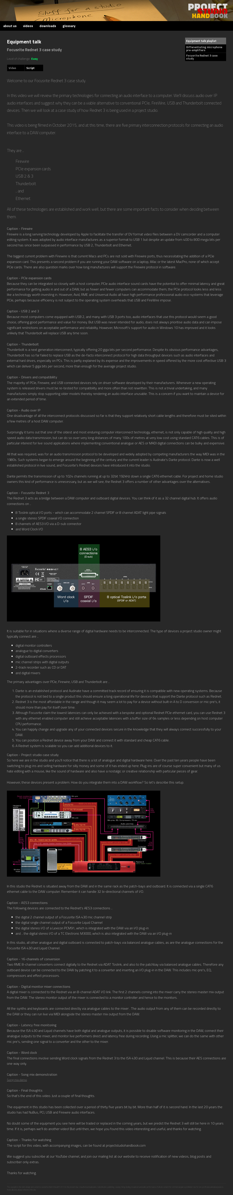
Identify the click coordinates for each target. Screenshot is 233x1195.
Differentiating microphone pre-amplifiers (204, 48)
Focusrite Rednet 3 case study (201, 57)
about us (10, 25)
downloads (47, 25)
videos (28, 25)
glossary (69, 25)
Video (12, 68)
